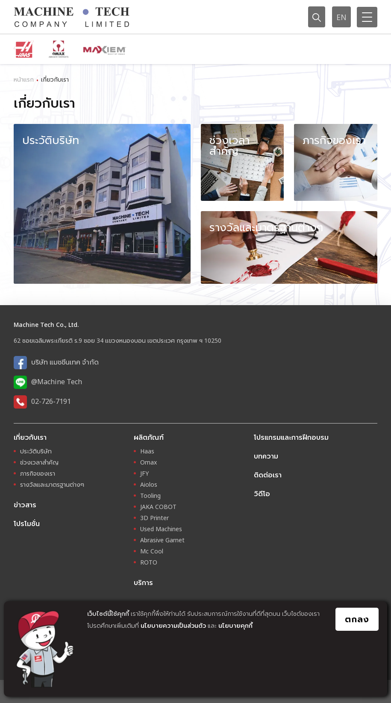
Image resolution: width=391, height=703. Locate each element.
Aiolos (148, 484)
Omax (148, 462)
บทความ (266, 456)
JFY (144, 473)
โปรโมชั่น (27, 523)
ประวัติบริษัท (36, 451)
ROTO (148, 562)
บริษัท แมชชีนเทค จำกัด (65, 362)
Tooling (150, 495)
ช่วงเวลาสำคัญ (39, 462)
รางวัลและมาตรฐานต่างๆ (52, 484)
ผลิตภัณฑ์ (149, 437)
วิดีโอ (262, 493)
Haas (147, 451)
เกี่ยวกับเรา (30, 437)
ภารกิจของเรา (37, 473)
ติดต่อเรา (268, 474)
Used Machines (161, 529)
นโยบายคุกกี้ (235, 625)
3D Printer (154, 518)
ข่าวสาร (25, 504)
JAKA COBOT (158, 507)
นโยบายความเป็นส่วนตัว (173, 625)
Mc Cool (151, 551)
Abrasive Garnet (162, 540)
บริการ (143, 582)
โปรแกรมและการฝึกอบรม (291, 437)
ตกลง (357, 619)
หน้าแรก (24, 79)
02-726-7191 (51, 401)
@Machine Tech (56, 381)
